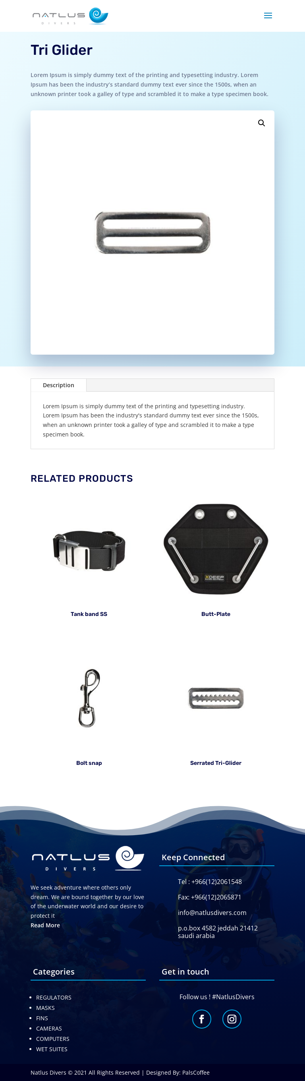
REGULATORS (53, 997)
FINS (42, 1018)
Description (58, 385)
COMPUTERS (52, 1038)
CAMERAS (49, 1028)
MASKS (45, 1008)
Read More (45, 925)
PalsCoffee (196, 1072)
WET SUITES (52, 1049)
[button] (262, 123)
